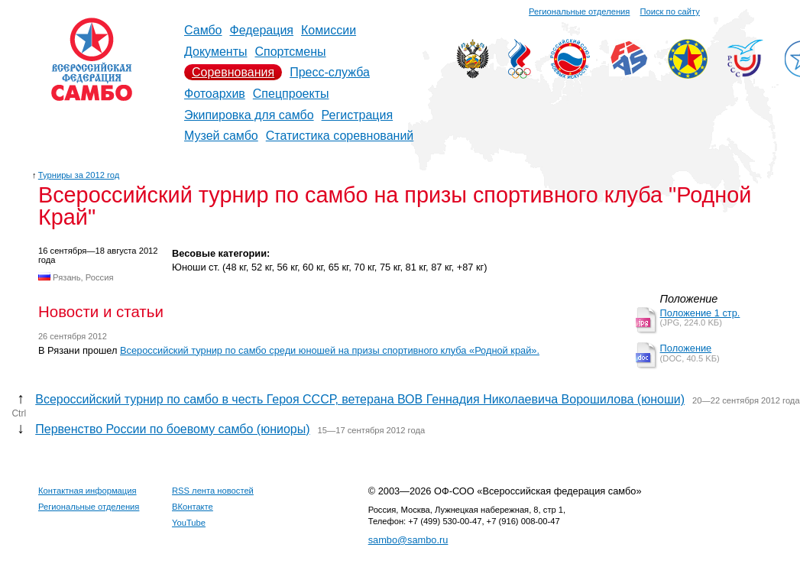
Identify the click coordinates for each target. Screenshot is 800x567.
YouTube (189, 522)
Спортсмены (290, 51)
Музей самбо (221, 135)
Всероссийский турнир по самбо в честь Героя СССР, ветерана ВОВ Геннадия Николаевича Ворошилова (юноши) (360, 399)
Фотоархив (214, 93)
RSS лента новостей (213, 490)
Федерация (262, 30)
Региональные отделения (579, 11)
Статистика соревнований (340, 135)
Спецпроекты (291, 93)
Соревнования (233, 72)
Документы (215, 51)
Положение (686, 348)
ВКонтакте (192, 506)
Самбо (203, 30)
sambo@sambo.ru (408, 540)
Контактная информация (87, 490)
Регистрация (358, 115)
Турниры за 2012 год (79, 175)
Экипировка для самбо (249, 115)
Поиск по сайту (670, 11)
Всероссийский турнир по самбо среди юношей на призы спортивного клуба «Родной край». (329, 350)
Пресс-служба (330, 72)
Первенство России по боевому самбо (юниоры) (172, 429)
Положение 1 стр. (700, 313)
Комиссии (328, 30)
